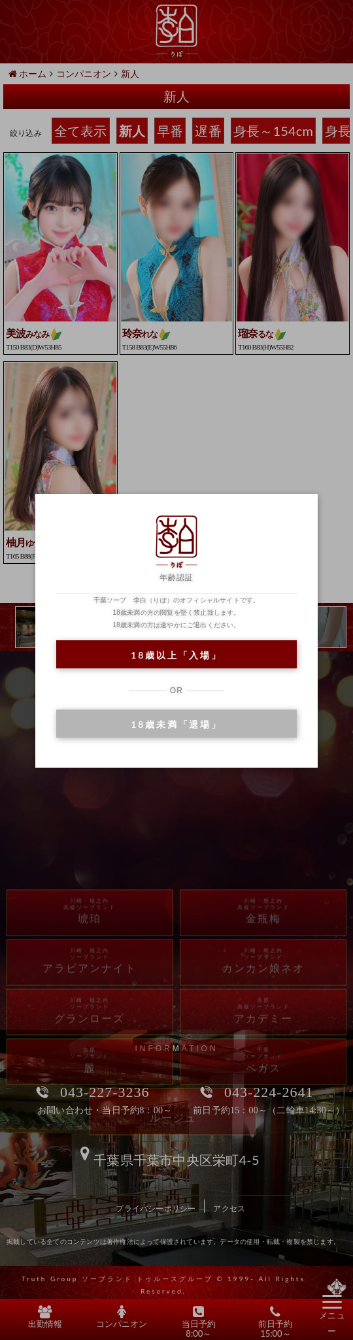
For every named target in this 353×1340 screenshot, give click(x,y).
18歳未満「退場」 (176, 724)
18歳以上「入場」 (176, 655)
